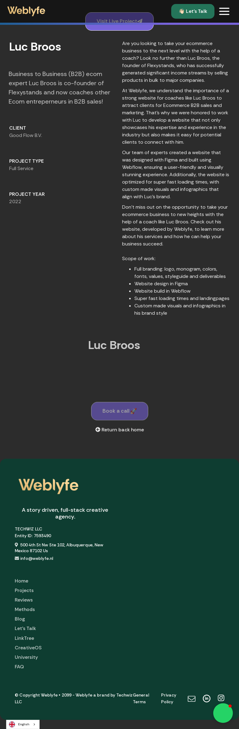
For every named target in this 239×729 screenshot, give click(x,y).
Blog (20, 619)
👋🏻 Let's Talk (193, 11)
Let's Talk (25, 628)
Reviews (24, 600)
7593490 (42, 535)
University (26, 657)
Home (21, 581)
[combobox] (23, 724)
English (19, 724)
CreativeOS (28, 648)
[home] (26, 11)
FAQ (19, 667)
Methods (25, 609)
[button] (224, 11)
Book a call (119, 412)
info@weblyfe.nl (36, 558)
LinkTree (24, 638)
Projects (24, 590)
